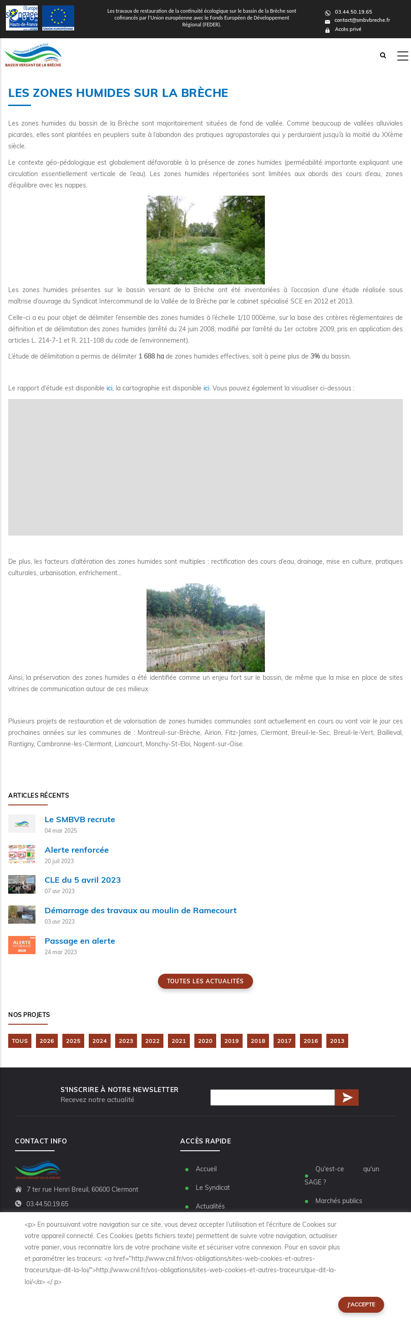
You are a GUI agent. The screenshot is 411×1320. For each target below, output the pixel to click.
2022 (152, 1040)
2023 (126, 1040)
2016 (311, 1040)
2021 (179, 1040)
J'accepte (361, 1304)
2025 (73, 1040)
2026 (47, 1040)
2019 (231, 1040)
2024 (99, 1040)
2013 (337, 1040)
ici (109, 388)
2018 (258, 1040)
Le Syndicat (213, 1187)
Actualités (210, 1206)
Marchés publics (338, 1201)
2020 (205, 1040)
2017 (284, 1040)
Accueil (206, 1169)
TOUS (20, 1040)
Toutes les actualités (205, 981)
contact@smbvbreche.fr (357, 20)
